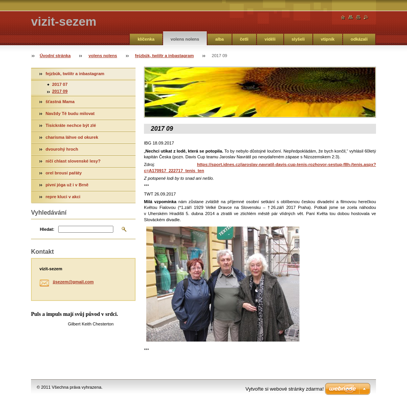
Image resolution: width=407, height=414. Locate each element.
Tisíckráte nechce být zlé (71, 125)
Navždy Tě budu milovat (70, 113)
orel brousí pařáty (64, 173)
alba (219, 39)
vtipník (328, 39)
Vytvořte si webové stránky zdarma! (284, 389)
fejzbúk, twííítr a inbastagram (164, 55)
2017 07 (59, 84)
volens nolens (185, 39)
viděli (270, 39)
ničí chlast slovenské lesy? (73, 161)
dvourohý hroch (62, 149)
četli (244, 39)
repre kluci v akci (63, 196)
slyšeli (298, 39)
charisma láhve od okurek (72, 137)
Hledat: (47, 229)
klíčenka (145, 39)
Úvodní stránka (55, 55)
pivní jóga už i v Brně (67, 184)
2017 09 (59, 91)
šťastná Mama (60, 101)
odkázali (359, 39)
